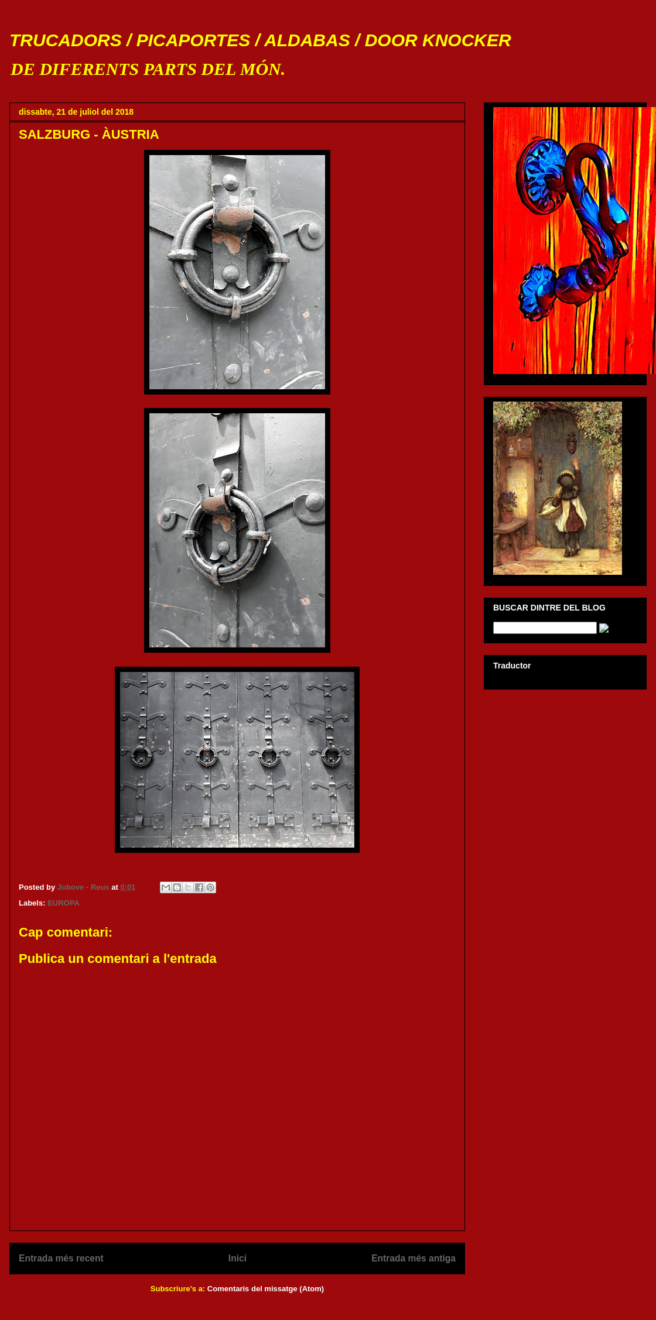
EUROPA (63, 903)
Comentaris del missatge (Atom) (265, 1288)
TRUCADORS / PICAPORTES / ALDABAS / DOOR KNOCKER (260, 40)
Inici (237, 1258)
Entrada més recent (61, 1258)
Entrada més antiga (413, 1258)
